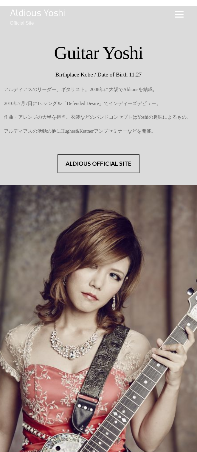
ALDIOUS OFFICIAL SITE (98, 163)
